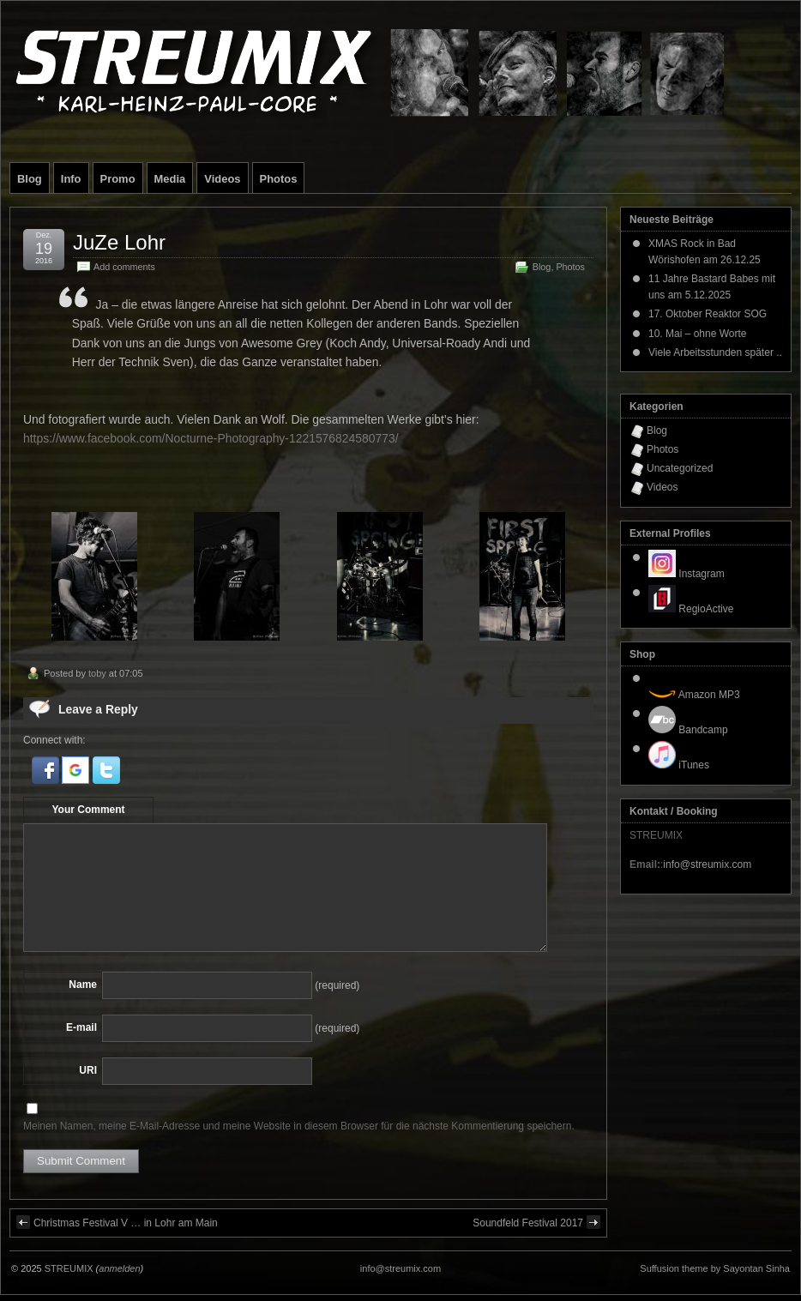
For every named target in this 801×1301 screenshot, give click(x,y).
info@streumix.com (707, 864)
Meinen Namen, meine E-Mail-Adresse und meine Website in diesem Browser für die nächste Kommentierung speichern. (299, 1126)
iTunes (678, 765)
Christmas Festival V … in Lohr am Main (117, 1222)
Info (71, 178)
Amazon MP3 (694, 695)
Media (170, 178)
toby (97, 673)
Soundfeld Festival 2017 (536, 1222)
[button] (47, 780)
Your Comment (87, 810)
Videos (222, 178)
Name (83, 985)
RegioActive (690, 609)
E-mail (81, 1027)
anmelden (119, 1268)
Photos (279, 178)
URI (88, 1070)
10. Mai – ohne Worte (697, 334)
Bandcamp (688, 730)
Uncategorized (680, 468)
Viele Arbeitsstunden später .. (715, 352)
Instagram (686, 574)
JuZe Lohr (119, 242)
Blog (29, 178)
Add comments (124, 267)
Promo (118, 178)
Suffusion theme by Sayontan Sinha (715, 1268)
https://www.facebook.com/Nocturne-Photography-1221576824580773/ (211, 438)
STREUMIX (69, 1268)
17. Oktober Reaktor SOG (707, 314)
